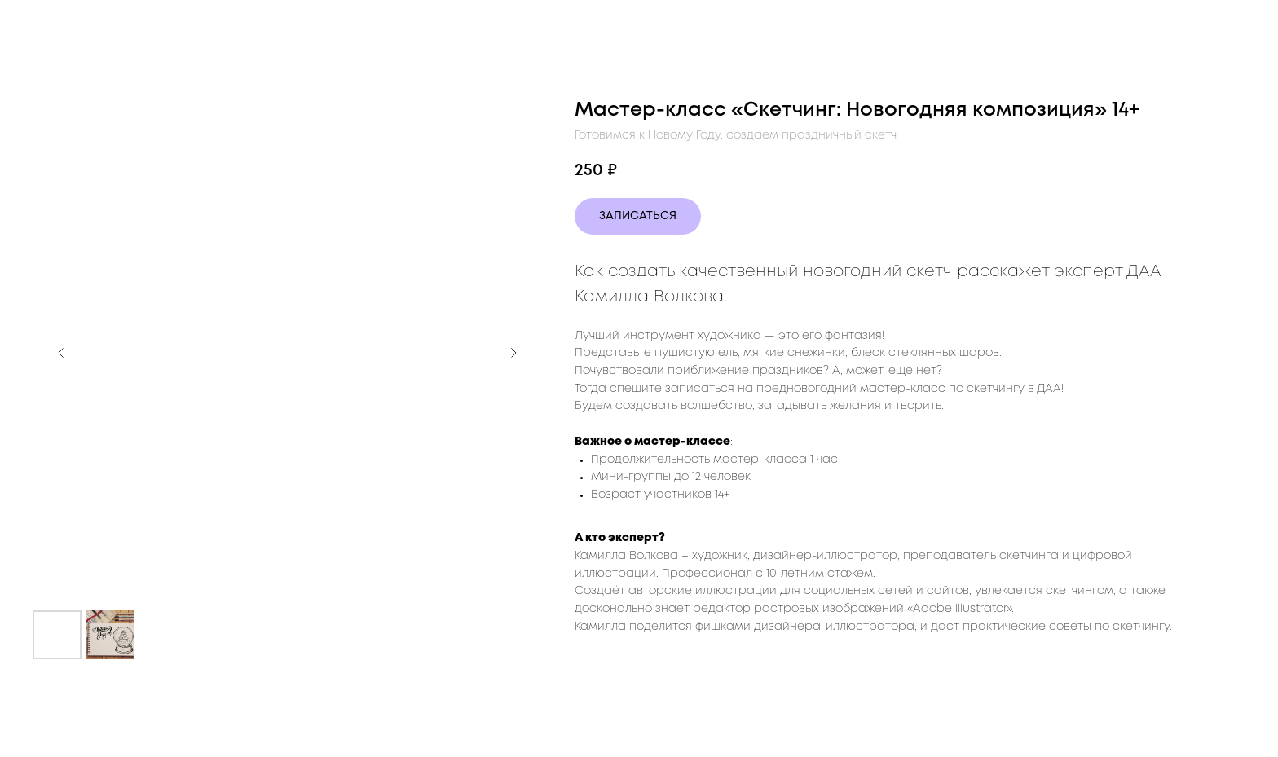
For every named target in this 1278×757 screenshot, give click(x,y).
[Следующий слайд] (513, 353)
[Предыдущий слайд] (61, 353)
